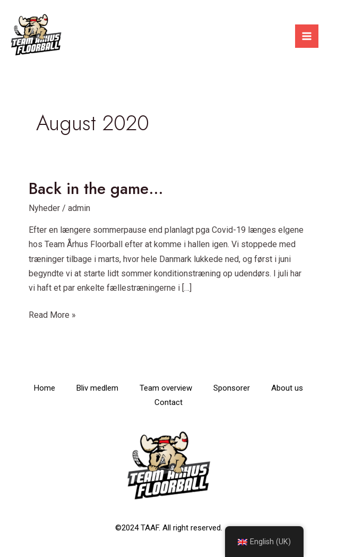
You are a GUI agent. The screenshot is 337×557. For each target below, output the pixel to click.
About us (287, 388)
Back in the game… (96, 188)
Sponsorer (231, 388)
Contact (168, 402)
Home (44, 388)
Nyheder (44, 208)
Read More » (52, 314)
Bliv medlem (97, 388)
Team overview (166, 388)
